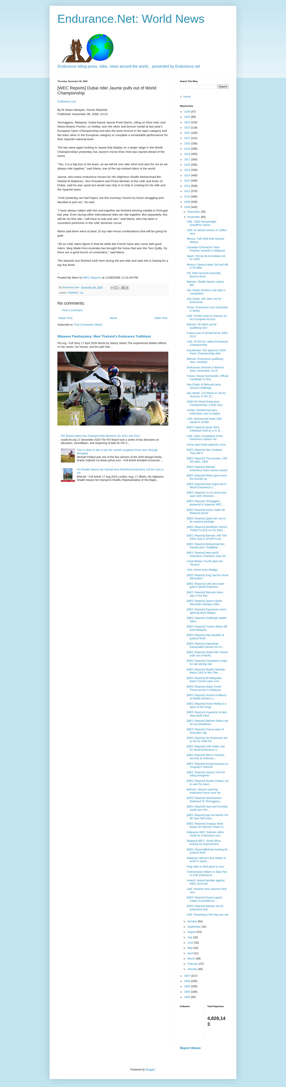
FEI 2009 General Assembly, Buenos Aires (204, 275)
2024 (187, 122)
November (194, 216)
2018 (187, 154)
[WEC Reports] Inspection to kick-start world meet (207, 714)
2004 (187, 991)
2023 (187, 127)
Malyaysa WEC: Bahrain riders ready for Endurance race (205, 834)
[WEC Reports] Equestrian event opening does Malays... (206, 611)
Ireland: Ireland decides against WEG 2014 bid (206, 882)
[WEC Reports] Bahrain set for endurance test (205, 907)
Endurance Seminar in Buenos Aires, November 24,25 (205, 369)
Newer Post (65, 318)
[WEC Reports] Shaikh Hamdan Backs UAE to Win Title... (206, 671)
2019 (187, 148)
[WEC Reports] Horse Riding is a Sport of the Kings (206, 705)
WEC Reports (92, 277)
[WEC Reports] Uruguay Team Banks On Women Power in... (206, 825)
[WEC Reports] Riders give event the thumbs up (207, 477)
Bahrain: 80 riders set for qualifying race (202, 326)
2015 (187, 169)
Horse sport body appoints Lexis (206, 444)
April (190, 953)
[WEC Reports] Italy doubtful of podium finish (205, 637)
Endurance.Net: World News (130, 18)
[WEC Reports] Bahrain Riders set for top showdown (207, 722)
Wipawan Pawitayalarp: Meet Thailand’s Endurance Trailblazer (104, 336)
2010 (187, 196)
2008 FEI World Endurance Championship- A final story (205, 403)
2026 (187, 111)
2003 (187, 997)
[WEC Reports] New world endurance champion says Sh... (207, 554)
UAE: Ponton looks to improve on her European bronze (207, 317)
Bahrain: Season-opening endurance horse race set (204, 791)
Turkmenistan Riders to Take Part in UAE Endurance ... (207, 873)
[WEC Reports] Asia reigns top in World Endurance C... (206, 485)
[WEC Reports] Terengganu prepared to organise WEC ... (206, 503)
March (191, 958)
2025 (187, 116)
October (192, 921)
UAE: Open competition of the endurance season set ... (205, 437)
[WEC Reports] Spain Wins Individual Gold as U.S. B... (204, 429)
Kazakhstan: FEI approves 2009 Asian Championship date (206, 352)
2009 (187, 201)
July (190, 937)
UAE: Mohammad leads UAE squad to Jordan (204, 420)
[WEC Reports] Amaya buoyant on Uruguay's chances (207, 765)
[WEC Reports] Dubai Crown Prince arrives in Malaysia (204, 688)
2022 (187, 132)
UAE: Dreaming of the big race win (208, 914)
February (193, 963)
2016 (187, 164)
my (81, 292)
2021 (187, 138)
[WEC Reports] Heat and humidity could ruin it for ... (207, 808)
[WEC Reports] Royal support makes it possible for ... (205, 899)
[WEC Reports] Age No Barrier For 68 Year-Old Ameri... (207, 817)
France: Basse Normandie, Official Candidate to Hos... (207, 377)
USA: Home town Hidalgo (202, 569)
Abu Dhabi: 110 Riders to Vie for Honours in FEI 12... (206, 394)
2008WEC (73, 292)
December (194, 211)
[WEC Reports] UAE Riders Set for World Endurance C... (206, 748)
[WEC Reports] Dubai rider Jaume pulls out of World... (207, 654)
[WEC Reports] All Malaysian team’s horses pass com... (204, 679)
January (192, 969)
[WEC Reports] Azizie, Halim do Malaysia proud (206, 511)
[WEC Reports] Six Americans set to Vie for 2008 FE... (207, 739)
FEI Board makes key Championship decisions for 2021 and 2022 (100, 435)
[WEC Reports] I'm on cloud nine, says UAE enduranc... (207, 494)
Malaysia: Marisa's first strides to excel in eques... (206, 859)
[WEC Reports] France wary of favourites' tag (205, 731)
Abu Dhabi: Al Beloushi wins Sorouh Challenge (204, 386)
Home (113, 318)
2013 (187, 180)
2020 (187, 143)
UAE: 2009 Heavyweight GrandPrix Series (201, 223)
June (190, 942)
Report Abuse (190, 1048)
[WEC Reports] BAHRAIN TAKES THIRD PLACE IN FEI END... (207, 528)
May (190, 947)
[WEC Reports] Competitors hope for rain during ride (207, 662)
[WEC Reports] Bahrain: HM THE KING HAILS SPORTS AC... (207, 537)
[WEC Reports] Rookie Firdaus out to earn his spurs (208, 782)
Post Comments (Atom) (88, 324)
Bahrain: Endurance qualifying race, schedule (205, 360)
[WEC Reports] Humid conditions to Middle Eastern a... (207, 697)
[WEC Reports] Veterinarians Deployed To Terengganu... (204, 799)
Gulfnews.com (66, 101)
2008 (187, 207)
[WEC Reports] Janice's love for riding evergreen (206, 774)
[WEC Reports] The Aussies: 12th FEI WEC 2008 (207, 460)
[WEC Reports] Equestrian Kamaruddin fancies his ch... (205, 645)
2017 (187, 159)
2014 (187, 175)
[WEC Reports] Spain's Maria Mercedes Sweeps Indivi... (204, 602)
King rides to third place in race (205, 866)
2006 (187, 981)
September (194, 926)
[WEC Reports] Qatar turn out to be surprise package (206, 520)
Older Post (160, 318)
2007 (187, 975)
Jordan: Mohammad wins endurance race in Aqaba (203, 412)
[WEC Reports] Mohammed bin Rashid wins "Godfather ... (206, 546)
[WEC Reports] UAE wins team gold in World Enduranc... (205, 585)
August (192, 931)
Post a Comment (72, 310)
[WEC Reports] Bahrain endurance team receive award (207, 468)
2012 (187, 185)
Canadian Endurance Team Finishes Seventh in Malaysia (206, 249)
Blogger (150, 1069)
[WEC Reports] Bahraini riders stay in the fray (205, 594)
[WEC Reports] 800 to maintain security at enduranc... (205, 756)
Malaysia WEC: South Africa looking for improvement (204, 842)
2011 (187, 191)
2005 (187, 986)
